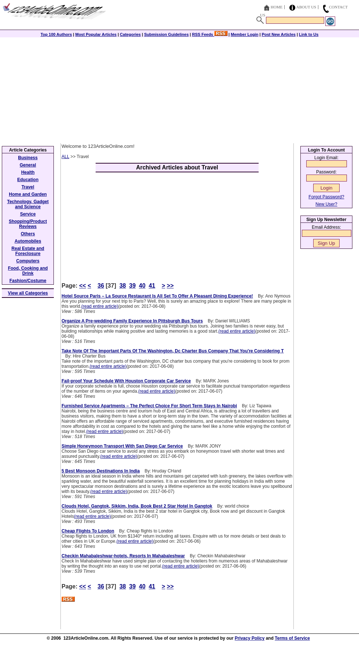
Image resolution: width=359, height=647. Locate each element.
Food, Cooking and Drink (28, 271)
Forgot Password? (326, 196)
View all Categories (28, 293)
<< (82, 286)
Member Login (244, 34)
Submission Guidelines (166, 34)
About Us (306, 7)
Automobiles (28, 241)
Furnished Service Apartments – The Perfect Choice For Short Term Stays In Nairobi (149, 405)
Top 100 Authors (56, 34)
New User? (326, 204)
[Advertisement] (179, 88)
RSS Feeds (209, 34)
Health (28, 172)
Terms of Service (292, 638)
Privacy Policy (249, 638)
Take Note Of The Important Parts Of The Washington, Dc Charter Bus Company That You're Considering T (173, 351)
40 (142, 286)
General (28, 165)
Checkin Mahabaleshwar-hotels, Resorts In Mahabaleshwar (123, 555)
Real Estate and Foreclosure (27, 251)
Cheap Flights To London (88, 531)
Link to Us (308, 34)
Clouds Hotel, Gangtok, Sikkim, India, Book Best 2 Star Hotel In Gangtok (137, 506)
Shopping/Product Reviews (28, 224)
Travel (28, 187)
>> (170, 286)
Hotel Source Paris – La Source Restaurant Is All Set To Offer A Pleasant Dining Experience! (157, 296)
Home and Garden (28, 194)
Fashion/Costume (28, 280)
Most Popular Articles (95, 34)
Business (27, 157)
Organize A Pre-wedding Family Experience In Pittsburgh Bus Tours (132, 321)
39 (132, 286)
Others (28, 233)
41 (152, 286)
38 (122, 286)
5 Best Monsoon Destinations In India (101, 471)
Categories (130, 34)
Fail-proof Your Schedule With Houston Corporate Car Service (126, 381)
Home (276, 7)
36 (100, 286)
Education (27, 179)
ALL (65, 156)
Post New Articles (279, 34)
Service (28, 214)
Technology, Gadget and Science (28, 204)
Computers (27, 260)
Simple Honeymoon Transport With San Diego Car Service (122, 446)
